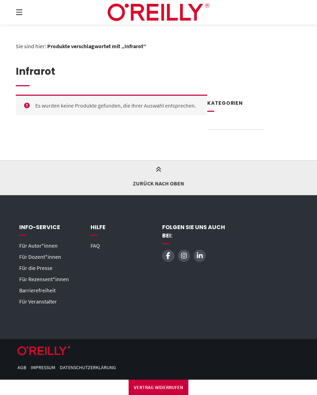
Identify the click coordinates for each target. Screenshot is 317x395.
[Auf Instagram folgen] (184, 256)
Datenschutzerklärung (88, 368)
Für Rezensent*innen (44, 279)
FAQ (95, 245)
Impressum (43, 368)
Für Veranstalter (38, 301)
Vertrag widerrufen (158, 387)
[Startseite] (158, 12)
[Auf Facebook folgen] (168, 256)
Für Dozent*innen (40, 256)
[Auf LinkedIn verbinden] (200, 256)
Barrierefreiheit (37, 290)
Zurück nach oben (158, 177)
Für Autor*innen (38, 245)
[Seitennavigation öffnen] (31, 12)
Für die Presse (35, 267)
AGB (21, 368)
